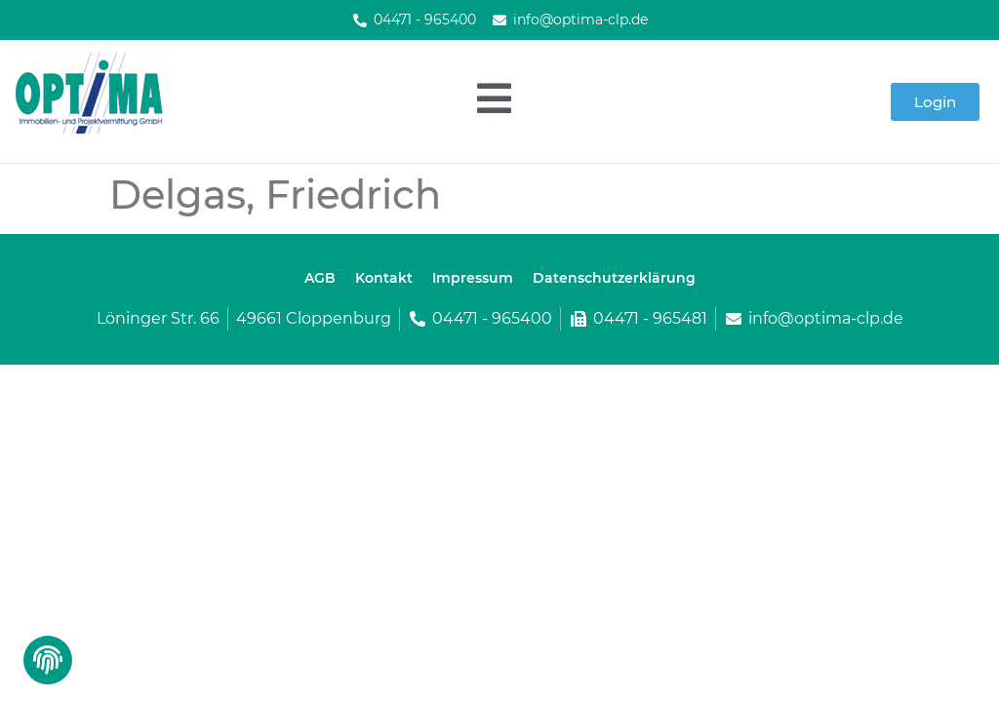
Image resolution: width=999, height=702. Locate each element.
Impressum (472, 278)
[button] (46, 665)
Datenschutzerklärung (614, 278)
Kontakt (384, 278)
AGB (320, 278)
